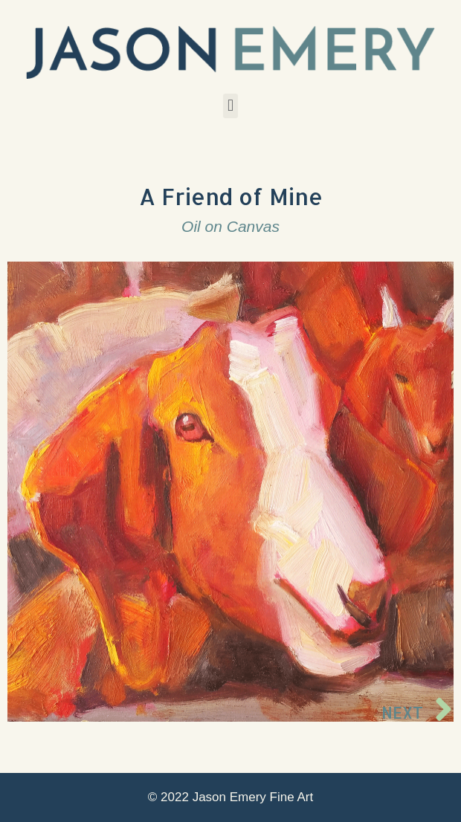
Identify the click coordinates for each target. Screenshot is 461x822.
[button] (230, 106)
